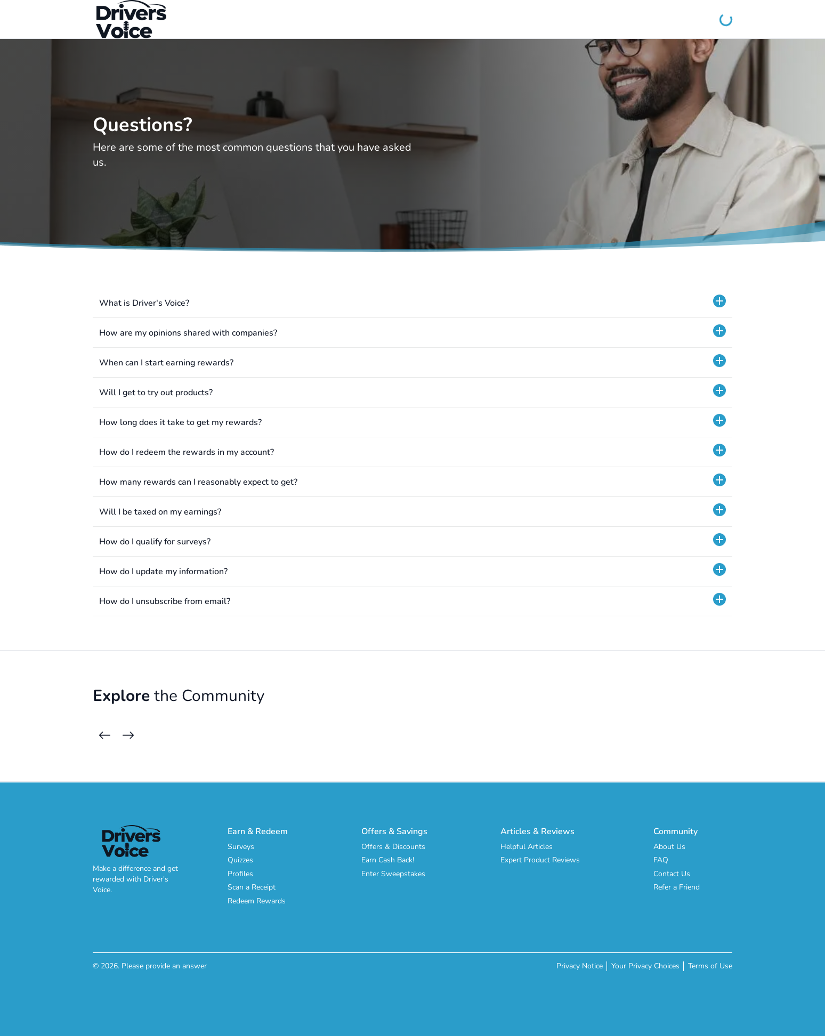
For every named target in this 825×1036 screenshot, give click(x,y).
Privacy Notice (579, 966)
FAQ (660, 860)
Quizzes (240, 860)
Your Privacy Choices (645, 966)
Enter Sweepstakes (393, 874)
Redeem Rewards (257, 901)
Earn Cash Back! (387, 860)
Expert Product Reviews (540, 860)
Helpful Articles (526, 847)
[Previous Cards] (104, 735)
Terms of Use (710, 966)
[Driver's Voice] (131, 19)
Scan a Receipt (252, 887)
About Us (669, 847)
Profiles (240, 874)
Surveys (241, 847)
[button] (412, 303)
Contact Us (671, 874)
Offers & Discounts (393, 847)
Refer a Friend (676, 887)
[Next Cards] (128, 735)
